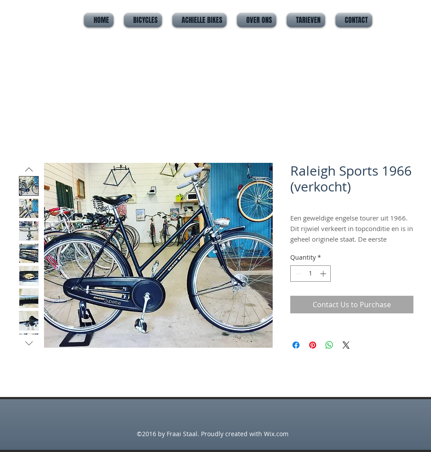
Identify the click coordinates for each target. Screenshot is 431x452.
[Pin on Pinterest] (312, 345)
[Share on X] (346, 345)
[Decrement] (297, 273)
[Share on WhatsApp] (329, 345)
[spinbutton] (310, 273)
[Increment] (323, 273)
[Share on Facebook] (296, 345)
